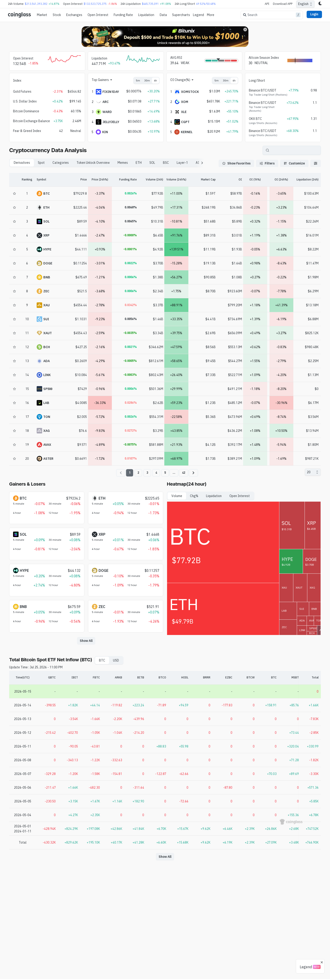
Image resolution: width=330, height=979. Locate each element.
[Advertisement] (165, 960)
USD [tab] (116, 660)
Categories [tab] (60, 163)
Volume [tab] (176, 496)
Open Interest (98, 15)
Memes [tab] (123, 163)
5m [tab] (138, 80)
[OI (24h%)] (281, 180)
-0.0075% (130, 444)
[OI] (229, 180)
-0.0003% (130, 375)
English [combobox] (303, 4)
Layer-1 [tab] (182, 163)
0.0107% (131, 458)
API (267, 4)
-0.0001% (130, 249)
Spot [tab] (41, 163)
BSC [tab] (166, 163)
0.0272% (131, 430)
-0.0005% (130, 361)
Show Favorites (236, 163)
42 (183, 473)
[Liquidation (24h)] (307, 180)
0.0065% (131, 221)
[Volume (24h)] (150, 180)
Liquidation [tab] (214, 496)
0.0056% (131, 319)
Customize (294, 163)
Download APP (282, 4)
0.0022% (131, 263)
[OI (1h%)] (255, 180)
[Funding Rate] (125, 180)
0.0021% (131, 347)
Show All (86, 641)
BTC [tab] (102, 660)
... (174, 473)
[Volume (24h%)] (176, 180)
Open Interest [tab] (239, 496)
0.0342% (131, 305)
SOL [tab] (152, 163)
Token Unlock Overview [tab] (93, 163)
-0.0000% (130, 235)
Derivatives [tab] (22, 163)
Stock (57, 15)
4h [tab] (155, 80)
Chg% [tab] (194, 496)
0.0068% (131, 207)
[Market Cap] (203, 180)
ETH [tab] (139, 163)
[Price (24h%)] (100, 180)
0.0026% (131, 193)
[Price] (73, 180)
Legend (198, 15)
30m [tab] (147, 80)
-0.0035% (130, 333)
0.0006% (131, 277)
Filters (267, 163)
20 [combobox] (309, 472)
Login (314, 14)
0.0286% (131, 403)
